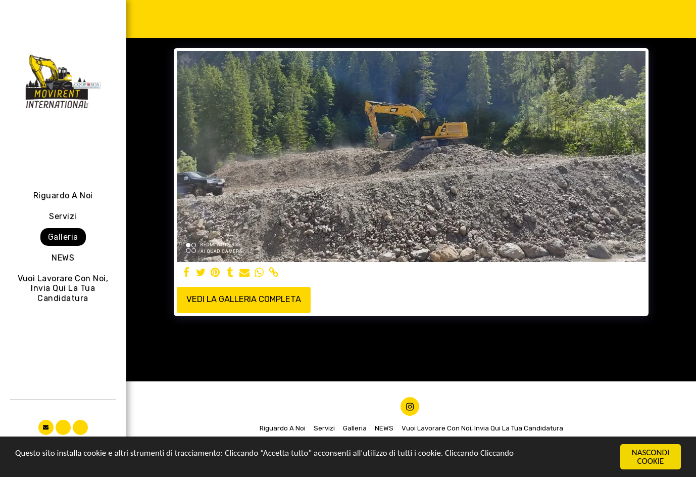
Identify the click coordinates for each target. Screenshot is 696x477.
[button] (46, 427)
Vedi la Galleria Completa (243, 299)
